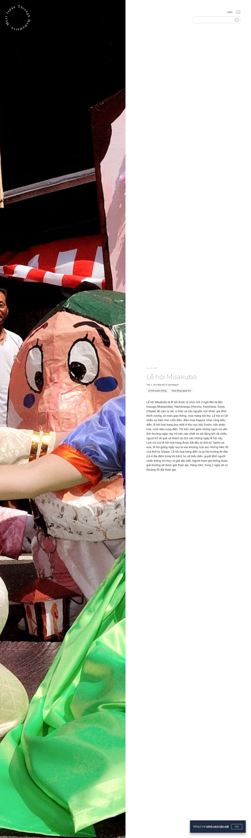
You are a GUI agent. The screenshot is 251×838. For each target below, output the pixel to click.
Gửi (237, 826)
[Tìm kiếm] (236, 19)
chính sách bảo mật (217, 826)
